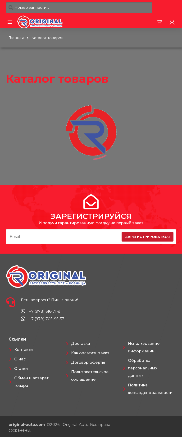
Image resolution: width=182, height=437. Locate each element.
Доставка (80, 343)
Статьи (21, 368)
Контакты (23, 349)
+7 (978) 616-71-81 (45, 311)
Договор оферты (88, 362)
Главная (16, 38)
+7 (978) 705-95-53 (46, 319)
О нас (20, 359)
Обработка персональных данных (142, 368)
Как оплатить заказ (90, 353)
